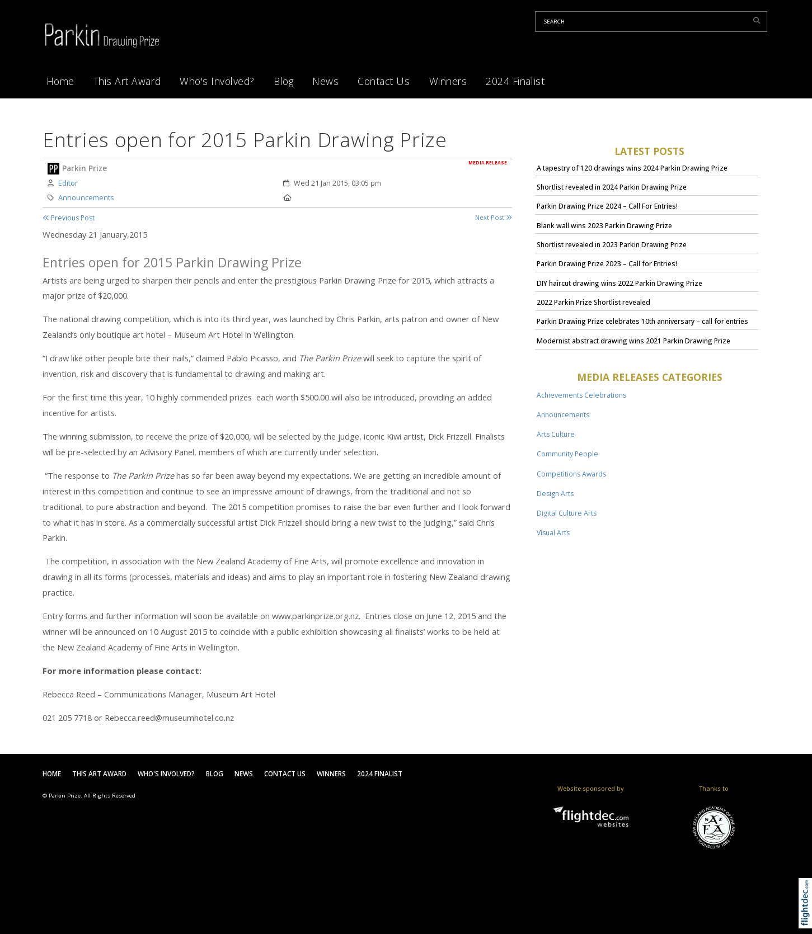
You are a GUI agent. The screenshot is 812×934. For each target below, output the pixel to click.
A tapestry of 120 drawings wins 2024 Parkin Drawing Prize (632, 168)
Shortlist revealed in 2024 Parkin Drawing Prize (612, 187)
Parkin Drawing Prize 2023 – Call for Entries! (607, 263)
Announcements (86, 197)
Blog (283, 81)
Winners (448, 81)
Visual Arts (553, 532)
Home (60, 81)
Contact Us (384, 81)
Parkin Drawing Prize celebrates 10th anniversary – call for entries (642, 321)
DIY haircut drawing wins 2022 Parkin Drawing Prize (619, 283)
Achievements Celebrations (581, 395)
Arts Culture (556, 434)
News (325, 81)
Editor (68, 183)
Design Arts (555, 493)
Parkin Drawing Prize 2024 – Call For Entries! (607, 206)
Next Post (493, 217)
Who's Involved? (217, 81)
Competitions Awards (571, 474)
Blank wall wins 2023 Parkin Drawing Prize (604, 225)
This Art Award (127, 81)
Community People (567, 454)
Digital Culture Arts (567, 513)
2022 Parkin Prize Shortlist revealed (593, 302)
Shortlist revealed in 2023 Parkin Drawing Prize (612, 244)
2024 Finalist (515, 81)
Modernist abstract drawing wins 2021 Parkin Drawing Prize (633, 341)
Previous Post (69, 218)
